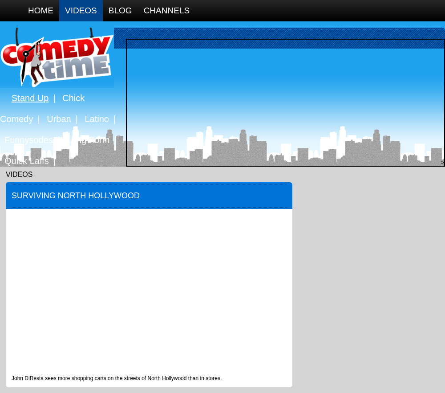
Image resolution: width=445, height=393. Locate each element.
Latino (97, 119)
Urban (59, 119)
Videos (81, 10)
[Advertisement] (283, 102)
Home (40, 10)
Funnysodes (28, 140)
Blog (120, 10)
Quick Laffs (26, 161)
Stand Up (30, 98)
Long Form (88, 140)
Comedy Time (57, 58)
